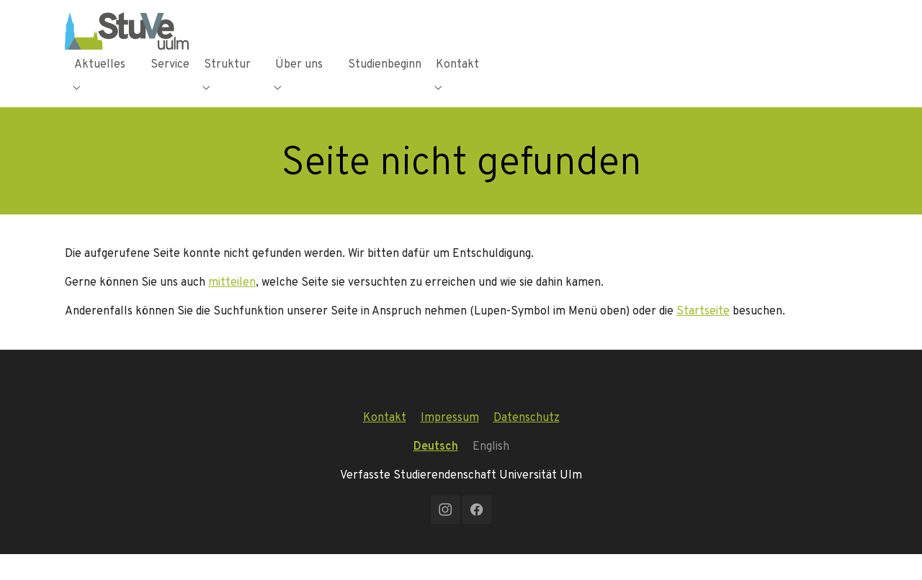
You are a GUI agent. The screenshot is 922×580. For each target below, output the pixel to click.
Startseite (703, 336)
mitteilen (232, 307)
